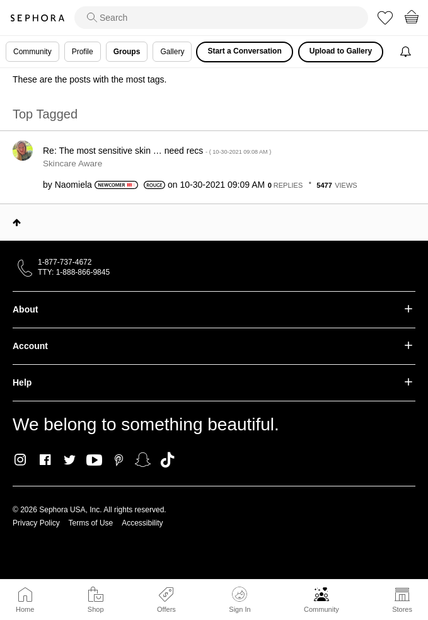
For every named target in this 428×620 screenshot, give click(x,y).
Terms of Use (91, 523)
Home (25, 609)
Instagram (20, 460)
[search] (221, 17)
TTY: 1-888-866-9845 (74, 272)
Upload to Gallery (340, 51)
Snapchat (143, 460)
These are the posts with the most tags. (89, 79)
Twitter (70, 460)
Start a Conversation (244, 51)
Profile (82, 51)
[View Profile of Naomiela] (73, 185)
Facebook (45, 460)
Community (321, 609)
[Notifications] (406, 52)
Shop (96, 609)
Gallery (172, 51)
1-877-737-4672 (64, 262)
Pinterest (119, 460)
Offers (166, 609)
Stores (402, 609)
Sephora (37, 17)
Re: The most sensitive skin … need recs (157, 151)
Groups (127, 51)
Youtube (94, 460)
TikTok (167, 460)
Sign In (239, 600)
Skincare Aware (72, 163)
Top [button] (16, 222)
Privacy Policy (36, 523)
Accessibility (142, 523)
